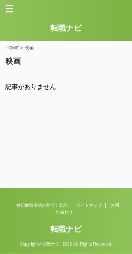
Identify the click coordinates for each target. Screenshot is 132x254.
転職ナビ (66, 28)
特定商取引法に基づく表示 (42, 205)
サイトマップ (89, 205)
